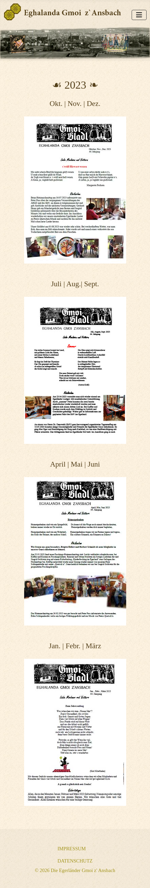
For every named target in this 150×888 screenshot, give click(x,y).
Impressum (71, 848)
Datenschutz (75, 861)
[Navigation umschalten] (139, 15)
